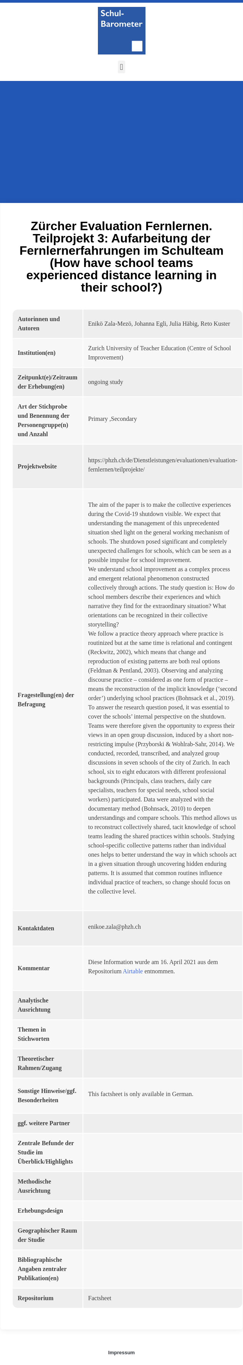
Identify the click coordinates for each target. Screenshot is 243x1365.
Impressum (121, 1352)
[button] (121, 67)
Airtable (133, 971)
